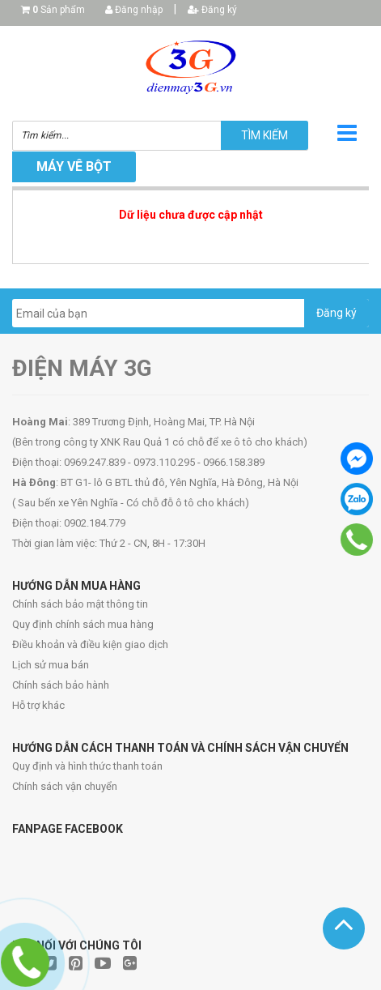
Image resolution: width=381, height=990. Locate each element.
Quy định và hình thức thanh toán (87, 766)
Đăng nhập (134, 9)
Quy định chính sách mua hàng (83, 624)
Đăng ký (212, 9)
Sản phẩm (58, 9)
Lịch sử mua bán (50, 665)
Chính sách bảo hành (60, 685)
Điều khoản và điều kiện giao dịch (90, 644)
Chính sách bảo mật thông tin (80, 604)
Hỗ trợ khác (38, 705)
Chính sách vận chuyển (64, 786)
